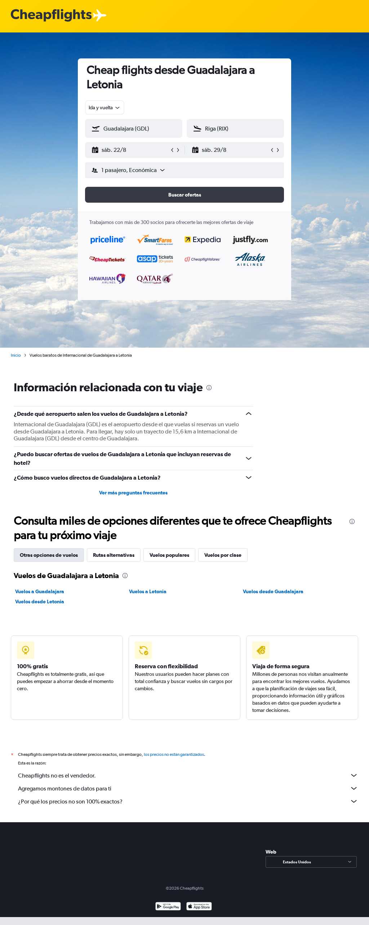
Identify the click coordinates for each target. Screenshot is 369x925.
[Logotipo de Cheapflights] (51, 15)
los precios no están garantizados (174, 754)
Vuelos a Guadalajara (39, 591)
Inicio (16, 355)
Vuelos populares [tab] (169, 555)
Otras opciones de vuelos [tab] (49, 555)
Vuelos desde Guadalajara (273, 591)
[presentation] (209, 387)
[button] (130, 150)
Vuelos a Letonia (147, 591)
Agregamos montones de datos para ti (188, 788)
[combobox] (104, 107)
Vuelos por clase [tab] (222, 555)
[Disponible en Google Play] (168, 907)
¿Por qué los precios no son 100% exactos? (188, 801)
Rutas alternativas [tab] (113, 555)
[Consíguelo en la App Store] (199, 907)
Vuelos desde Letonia (39, 601)
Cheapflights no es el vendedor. (188, 775)
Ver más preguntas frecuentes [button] (133, 492)
